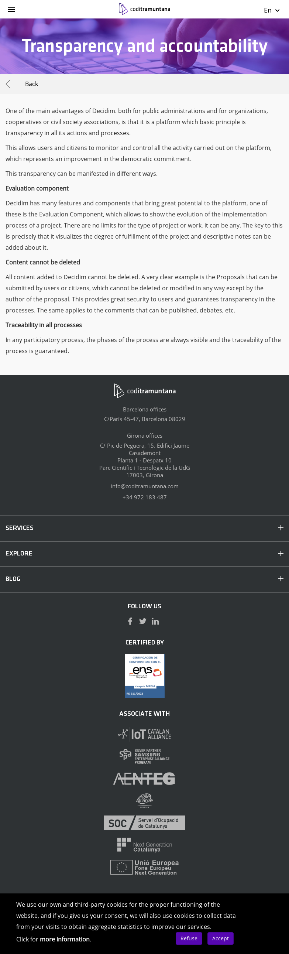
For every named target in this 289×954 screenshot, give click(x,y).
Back (22, 84)
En (272, 10)
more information (65, 939)
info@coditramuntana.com (145, 486)
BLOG (144, 579)
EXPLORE (144, 553)
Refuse (188, 938)
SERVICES (144, 528)
